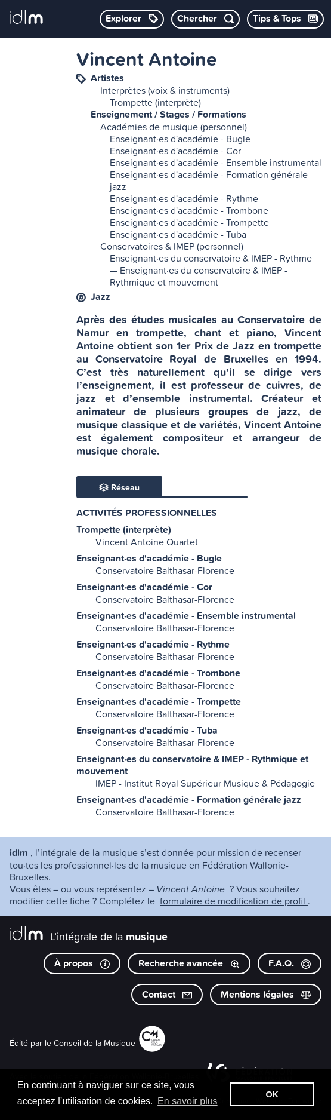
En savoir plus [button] (187, 1101)
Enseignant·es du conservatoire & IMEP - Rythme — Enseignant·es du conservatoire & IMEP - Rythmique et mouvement (211, 270)
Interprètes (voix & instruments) (165, 90)
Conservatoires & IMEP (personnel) (171, 246)
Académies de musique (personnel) (173, 126)
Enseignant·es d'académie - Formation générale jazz (209, 180)
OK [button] (272, 1094)
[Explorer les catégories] (132, 19)
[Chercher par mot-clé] (205, 19)
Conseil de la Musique (94, 1042)
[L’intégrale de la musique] (26, 18)
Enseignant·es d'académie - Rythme (184, 198)
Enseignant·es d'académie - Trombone (189, 210)
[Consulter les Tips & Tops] (285, 19)
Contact (167, 994)
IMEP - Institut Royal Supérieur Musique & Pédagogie (205, 783)
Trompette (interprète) (155, 102)
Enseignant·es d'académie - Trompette (189, 222)
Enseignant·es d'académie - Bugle (180, 138)
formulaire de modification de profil (234, 900)
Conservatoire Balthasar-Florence (164, 570)
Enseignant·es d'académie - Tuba (178, 234)
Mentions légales (266, 994)
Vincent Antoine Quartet (146, 541)
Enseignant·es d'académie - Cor (175, 150)
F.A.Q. (289, 963)
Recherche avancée (189, 963)
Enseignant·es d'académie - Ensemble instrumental (215, 162)
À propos (82, 963)
